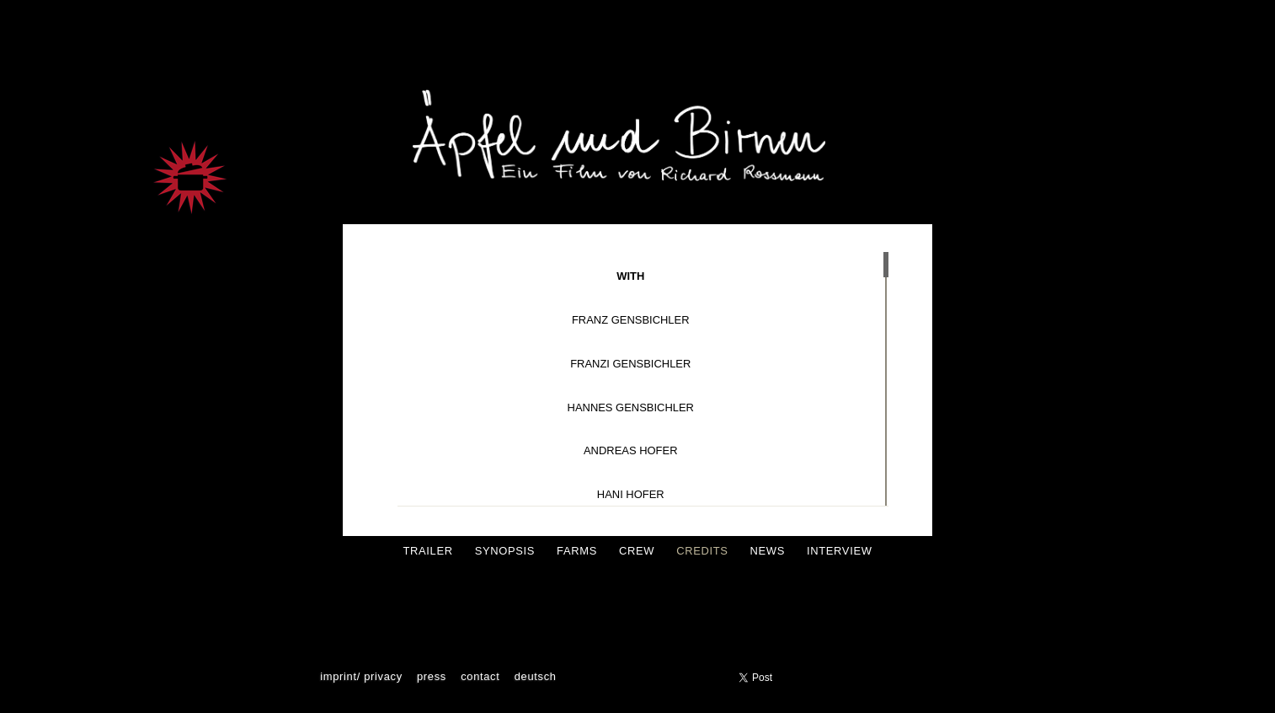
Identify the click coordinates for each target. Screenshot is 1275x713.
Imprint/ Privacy (361, 676)
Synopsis (505, 550)
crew (636, 550)
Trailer (427, 550)
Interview (839, 550)
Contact (480, 676)
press (431, 676)
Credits (702, 550)
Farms (577, 550)
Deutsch (536, 676)
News (767, 550)
